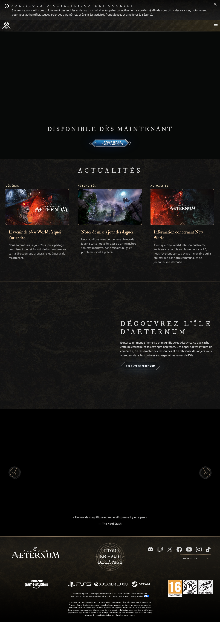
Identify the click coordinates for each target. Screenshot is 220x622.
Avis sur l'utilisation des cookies (132, 593)
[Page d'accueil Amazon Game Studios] (36, 584)
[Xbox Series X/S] (111, 584)
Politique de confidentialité (103, 593)
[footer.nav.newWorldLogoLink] (35, 553)
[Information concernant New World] (182, 207)
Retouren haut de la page (110, 556)
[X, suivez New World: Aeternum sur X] (169, 549)
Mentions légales (80, 593)
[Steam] (141, 584)
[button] (14, 472)
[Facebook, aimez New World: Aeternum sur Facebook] (179, 549)
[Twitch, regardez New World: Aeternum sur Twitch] (160, 549)
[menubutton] (216, 26)
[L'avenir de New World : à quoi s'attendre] (37, 207)
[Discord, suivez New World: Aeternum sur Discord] (150, 549)
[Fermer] (215, 4)
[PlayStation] (79, 584)
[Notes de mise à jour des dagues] (110, 207)
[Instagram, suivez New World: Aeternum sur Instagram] (199, 549)
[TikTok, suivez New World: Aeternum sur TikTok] (208, 549)
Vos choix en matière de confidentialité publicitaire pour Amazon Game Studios (110, 596)
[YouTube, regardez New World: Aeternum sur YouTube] (189, 549)
